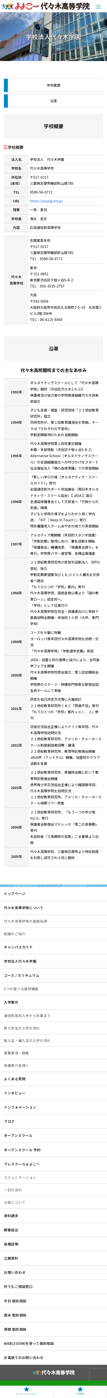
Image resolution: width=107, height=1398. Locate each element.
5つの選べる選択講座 (21, 988)
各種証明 (11, 1244)
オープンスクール (18, 1135)
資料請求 (11, 1215)
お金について (14, 1202)
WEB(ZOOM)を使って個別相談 (29, 1343)
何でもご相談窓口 (18, 1286)
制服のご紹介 (14, 933)
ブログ (9, 1121)
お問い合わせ (14, 1272)
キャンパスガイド (18, 947)
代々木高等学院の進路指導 (25, 921)
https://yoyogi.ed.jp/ (46, 200)
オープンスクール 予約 (22, 1149)
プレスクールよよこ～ (22, 1164)
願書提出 (11, 1229)
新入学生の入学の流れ (22, 1028)
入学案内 (11, 1002)
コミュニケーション (20, 1177)
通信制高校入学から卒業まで (27, 1015)
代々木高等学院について (24, 907)
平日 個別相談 (15, 1300)
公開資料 (11, 1258)
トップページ (14, 893)
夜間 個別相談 (15, 1329)
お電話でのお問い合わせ (24, 1357)
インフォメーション (20, 1107)
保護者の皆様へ (16, 1065)
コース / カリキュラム (21, 975)
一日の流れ (13, 1189)
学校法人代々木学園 (20, 961)
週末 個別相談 (15, 1315)
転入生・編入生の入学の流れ (27, 1040)
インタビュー (14, 1092)
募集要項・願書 (16, 1052)
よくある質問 (14, 1078)
